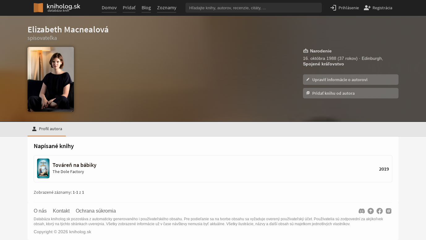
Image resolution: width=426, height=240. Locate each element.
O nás (40, 211)
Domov (109, 7)
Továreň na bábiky (74, 165)
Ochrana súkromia (96, 211)
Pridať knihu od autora (330, 93)
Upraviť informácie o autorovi (337, 79)
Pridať (129, 7)
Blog (146, 7)
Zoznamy (166, 7)
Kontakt (61, 211)
